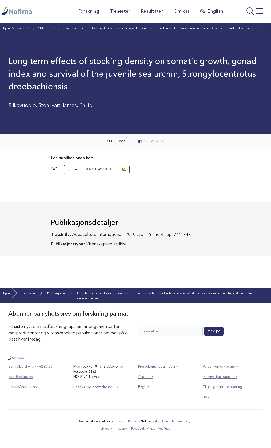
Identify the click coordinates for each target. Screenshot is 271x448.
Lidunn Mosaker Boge (177, 421)
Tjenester (120, 11)
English (211, 11)
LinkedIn (106, 428)
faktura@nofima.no (22, 387)
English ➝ (145, 387)
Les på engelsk (151, 141)
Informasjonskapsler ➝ (220, 377)
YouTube (164, 428)
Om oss (182, 11)
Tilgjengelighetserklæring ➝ (224, 387)
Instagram (121, 428)
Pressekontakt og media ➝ (158, 366)
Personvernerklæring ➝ (221, 366)
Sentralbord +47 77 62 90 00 (30, 366)
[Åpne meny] (248, 12)
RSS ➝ (207, 397)
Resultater (152, 11)
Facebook (138, 428)
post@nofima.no (20, 377)
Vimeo (151, 428)
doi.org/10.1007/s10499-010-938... (96, 169)
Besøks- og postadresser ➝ (95, 387)
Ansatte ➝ (145, 377)
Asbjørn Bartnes (127, 421)
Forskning (88, 11)
